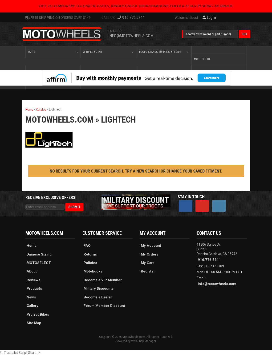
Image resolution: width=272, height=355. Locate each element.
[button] (216, 34)
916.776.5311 (209, 260)
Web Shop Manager (143, 341)
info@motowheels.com (131, 35)
